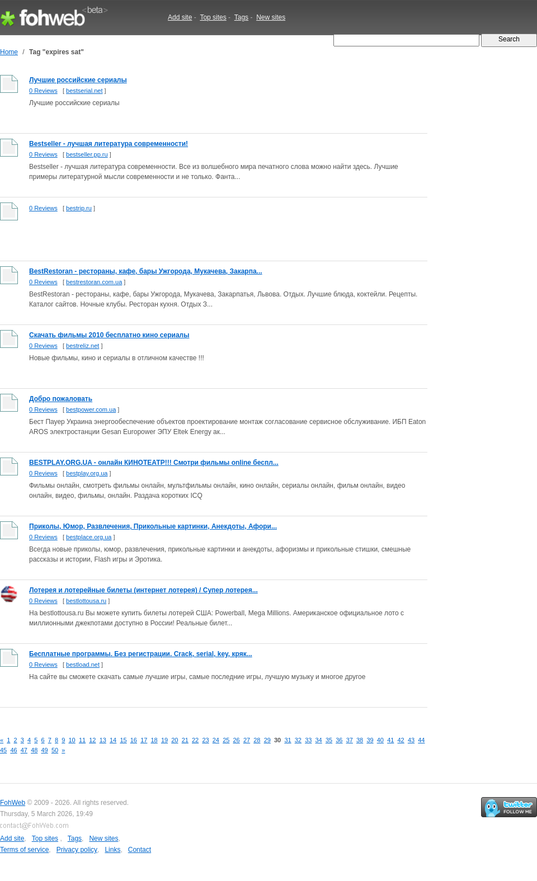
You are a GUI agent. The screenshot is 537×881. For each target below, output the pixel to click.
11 (82, 740)
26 (236, 740)
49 (44, 750)
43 (411, 740)
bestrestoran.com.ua (94, 282)
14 (113, 740)
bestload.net (83, 664)
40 (380, 740)
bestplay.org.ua (86, 473)
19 (164, 740)
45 (3, 750)
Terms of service (24, 850)
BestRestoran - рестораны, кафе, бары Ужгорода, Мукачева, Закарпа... (145, 271)
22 (195, 740)
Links (112, 850)
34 (318, 740)
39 (369, 740)
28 (256, 740)
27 (246, 740)
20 (174, 740)
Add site (180, 17)
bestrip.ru (79, 208)
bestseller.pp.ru (87, 154)
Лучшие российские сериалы (78, 80)
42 (401, 740)
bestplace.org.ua (88, 537)
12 (92, 740)
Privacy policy (76, 850)
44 (421, 740)
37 (349, 740)
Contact (139, 850)
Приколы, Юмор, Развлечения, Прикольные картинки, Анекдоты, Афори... (153, 526)
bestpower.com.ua (91, 409)
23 (205, 740)
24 (216, 740)
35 (329, 740)
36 (339, 740)
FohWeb (12, 803)
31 (287, 740)
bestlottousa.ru (86, 600)
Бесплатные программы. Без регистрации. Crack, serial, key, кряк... (140, 654)
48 (34, 750)
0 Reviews (43, 90)
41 (390, 740)
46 (13, 750)
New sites (270, 17)
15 (123, 740)
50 (54, 750)
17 (143, 740)
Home (9, 52)
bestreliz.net (82, 345)
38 (359, 740)
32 (298, 740)
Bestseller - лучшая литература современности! (108, 144)
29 (267, 740)
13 (103, 740)
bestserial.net (84, 90)
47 (24, 750)
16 (133, 740)
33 (308, 740)
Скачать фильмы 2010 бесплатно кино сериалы (109, 335)
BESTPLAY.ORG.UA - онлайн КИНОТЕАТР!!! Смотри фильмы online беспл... (154, 463)
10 (72, 740)
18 (154, 740)
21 (185, 740)
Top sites (213, 17)
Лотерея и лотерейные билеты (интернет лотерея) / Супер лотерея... (143, 590)
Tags (241, 17)
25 (226, 740)
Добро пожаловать (60, 399)
